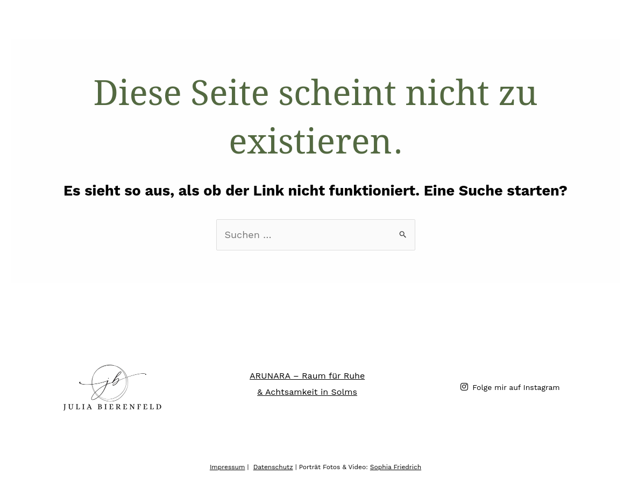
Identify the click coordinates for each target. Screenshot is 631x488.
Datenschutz (273, 467)
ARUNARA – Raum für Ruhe (307, 376)
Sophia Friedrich (395, 467)
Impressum (227, 467)
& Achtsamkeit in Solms (307, 392)
